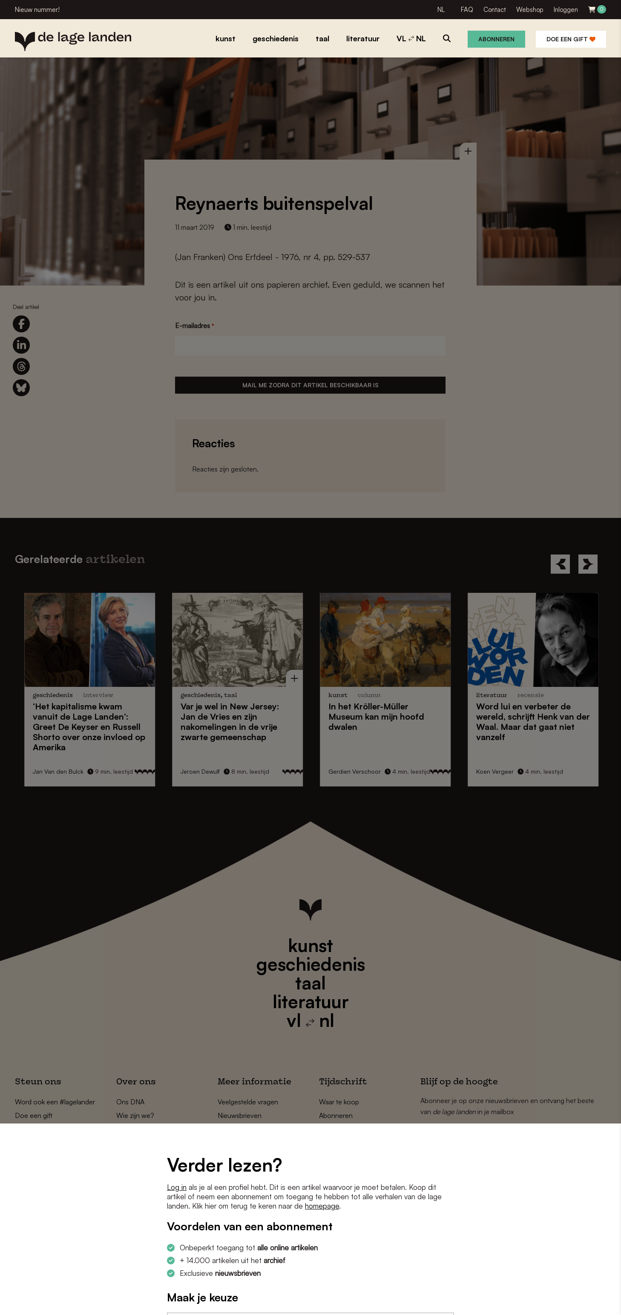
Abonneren (496, 39)
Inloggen (566, 10)
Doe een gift (570, 39)
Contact (494, 10)
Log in (177, 1187)
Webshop (529, 10)
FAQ (467, 10)
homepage (322, 1205)
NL (441, 10)
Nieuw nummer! (37, 10)
